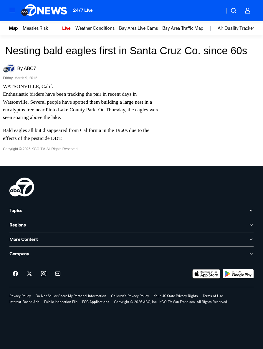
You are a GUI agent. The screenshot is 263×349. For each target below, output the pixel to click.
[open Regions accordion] (131, 225)
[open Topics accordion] (131, 210)
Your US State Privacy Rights (176, 296)
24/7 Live (83, 10)
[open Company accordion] (131, 254)
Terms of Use (213, 296)
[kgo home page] (21, 187)
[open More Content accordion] (131, 239)
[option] (16, 28)
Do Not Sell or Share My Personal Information (71, 296)
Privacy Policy (20, 296)
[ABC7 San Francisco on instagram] (43, 274)
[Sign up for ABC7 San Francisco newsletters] (58, 274)
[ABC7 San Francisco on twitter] (29, 274)
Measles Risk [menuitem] (35, 28)
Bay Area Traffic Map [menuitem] (182, 28)
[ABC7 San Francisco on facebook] (15, 274)
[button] (12, 10)
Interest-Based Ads (24, 302)
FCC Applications (95, 302)
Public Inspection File (60, 302)
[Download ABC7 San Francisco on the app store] (206, 274)
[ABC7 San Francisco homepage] (44, 10)
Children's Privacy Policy (130, 296)
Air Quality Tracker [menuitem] (236, 28)
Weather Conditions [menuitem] (94, 28)
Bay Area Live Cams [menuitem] (138, 28)
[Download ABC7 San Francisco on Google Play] (238, 274)
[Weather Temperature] (215, 10)
